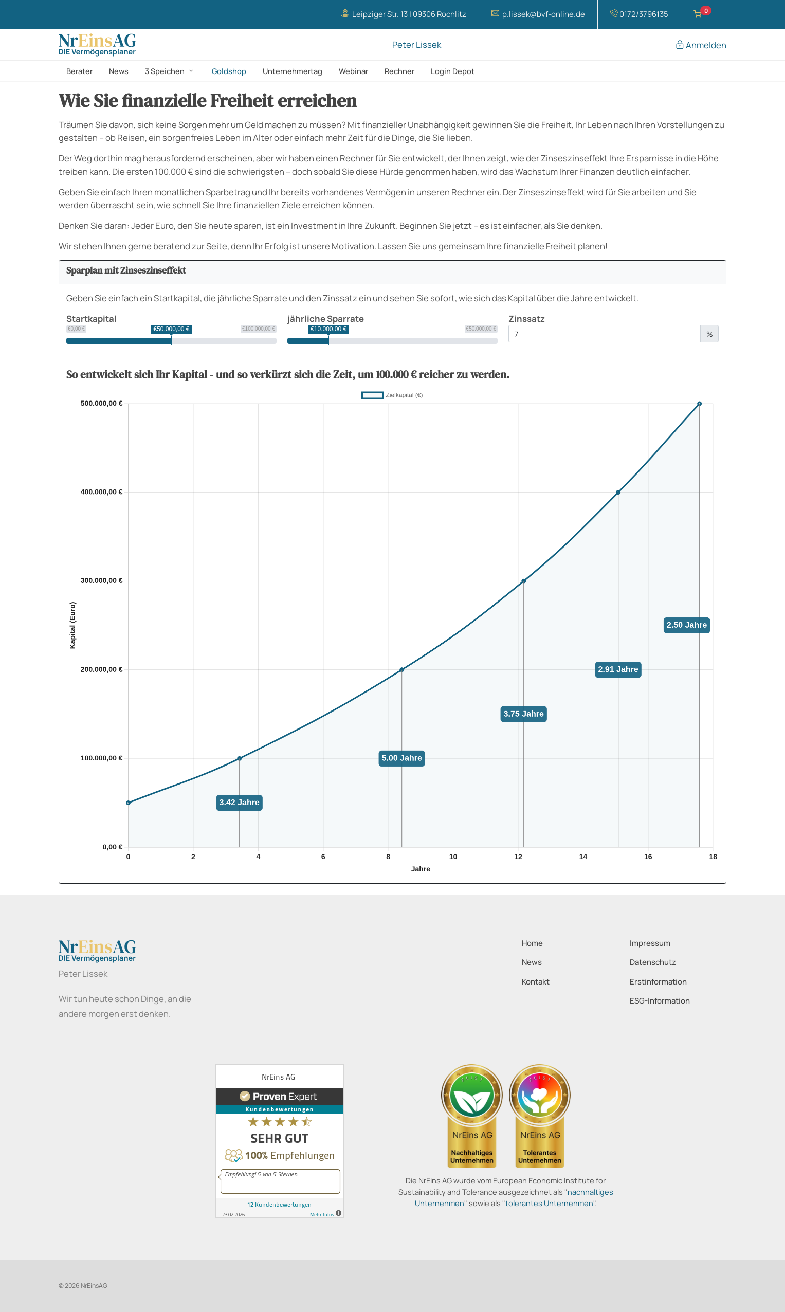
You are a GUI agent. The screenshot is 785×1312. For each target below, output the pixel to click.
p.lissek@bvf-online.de (538, 14)
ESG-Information (660, 1000)
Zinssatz (526, 318)
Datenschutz (653, 962)
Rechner (399, 71)
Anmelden (701, 45)
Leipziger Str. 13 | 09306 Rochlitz (403, 14)
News (119, 71)
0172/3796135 (639, 14)
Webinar (353, 71)
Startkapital (91, 318)
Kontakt (536, 981)
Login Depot (452, 71)
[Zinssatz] (604, 333)
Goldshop (229, 71)
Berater (79, 71)
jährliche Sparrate (325, 318)
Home (532, 943)
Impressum (650, 943)
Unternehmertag (292, 71)
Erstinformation (658, 981)
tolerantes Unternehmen (549, 1203)
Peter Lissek (416, 45)
